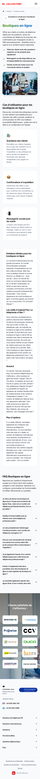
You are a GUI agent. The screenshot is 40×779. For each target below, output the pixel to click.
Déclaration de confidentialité (14, 761)
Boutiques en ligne (19, 11)
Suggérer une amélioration (11, 764)
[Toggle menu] (35, 3)
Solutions (9, 11)
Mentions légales (29, 761)
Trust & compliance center (28, 764)
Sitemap (20, 768)
